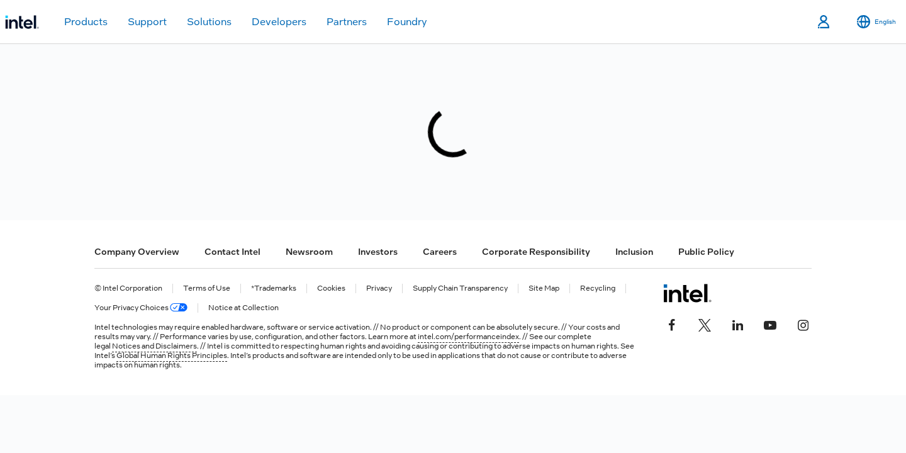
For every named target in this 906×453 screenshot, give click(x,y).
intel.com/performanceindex (468, 337)
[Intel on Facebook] (672, 323)
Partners (347, 21)
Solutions (209, 21)
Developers (279, 21)
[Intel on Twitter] (704, 323)
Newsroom (309, 251)
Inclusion (634, 251)
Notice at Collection (243, 308)
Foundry (407, 21)
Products (86, 21)
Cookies (331, 288)
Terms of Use (206, 288)
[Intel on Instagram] (803, 323)
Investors (378, 251)
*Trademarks (273, 288)
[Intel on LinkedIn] (737, 323)
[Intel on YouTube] (770, 323)
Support (147, 21)
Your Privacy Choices (140, 308)
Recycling (597, 288)
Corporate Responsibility (536, 251)
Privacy (379, 288)
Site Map (543, 288)
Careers (440, 251)
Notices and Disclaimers (154, 346)
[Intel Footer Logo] (687, 293)
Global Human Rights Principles (171, 355)
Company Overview (136, 251)
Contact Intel (232, 251)
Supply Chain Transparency (460, 288)
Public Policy (706, 251)
